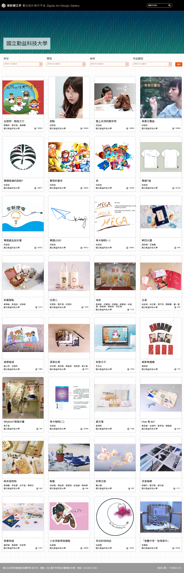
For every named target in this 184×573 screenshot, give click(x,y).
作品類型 (107, 19)
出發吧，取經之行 (14, 121)
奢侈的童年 (56, 180)
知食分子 (101, 362)
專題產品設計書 (13, 240)
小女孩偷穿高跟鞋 (60, 540)
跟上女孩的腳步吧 (106, 121)
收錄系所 (76, 19)
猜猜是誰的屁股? (13, 180)
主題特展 (46, 19)
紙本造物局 (10, 481)
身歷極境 (9, 362)
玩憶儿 (53, 300)
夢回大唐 (147, 240)
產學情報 (138, 19)
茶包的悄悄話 (103, 540)
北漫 (144, 300)
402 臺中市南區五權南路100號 (60, 568)
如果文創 (101, 481)
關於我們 (169, 19)
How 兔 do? (148, 421)
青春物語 (9, 540)
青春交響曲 (148, 121)
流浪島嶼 (147, 481)
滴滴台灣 (55, 362)
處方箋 (100, 421)
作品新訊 (15, 19)
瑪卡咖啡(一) (103, 240)
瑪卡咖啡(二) (57, 421)
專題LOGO (55, 240)
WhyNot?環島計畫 (14, 421)
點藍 (52, 481)
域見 (98, 300)
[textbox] (21, 64)
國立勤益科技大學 (12, 128)
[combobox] (23, 64)
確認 (178, 64)
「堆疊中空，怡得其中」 (156, 540)
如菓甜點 (9, 300)
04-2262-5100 (90, 568)
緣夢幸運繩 (148, 362)
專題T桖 (146, 180)
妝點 (52, 121)
